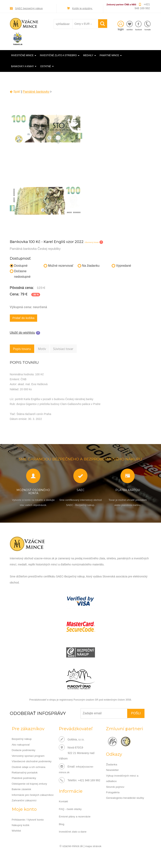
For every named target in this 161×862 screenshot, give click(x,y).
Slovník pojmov (115, 787)
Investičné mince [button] (23, 55)
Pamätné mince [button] (111, 55)
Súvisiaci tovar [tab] (67, 349)
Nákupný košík (21, 824)
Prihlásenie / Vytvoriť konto (28, 819)
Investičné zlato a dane (73, 832)
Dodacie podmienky (24, 750)
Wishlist (16, 830)
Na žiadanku (88, 265)
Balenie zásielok (22, 789)
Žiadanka (111, 765)
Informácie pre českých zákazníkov (33, 794)
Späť (15, 91)
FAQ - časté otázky (70, 809)
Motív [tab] (44, 349)
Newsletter (112, 770)
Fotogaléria (113, 792)
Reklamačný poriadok (25, 772)
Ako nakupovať (21, 745)
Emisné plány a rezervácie (75, 817)
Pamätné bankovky (36, 91)
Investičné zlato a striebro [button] (59, 55)
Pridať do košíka (24, 318)
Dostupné (19, 265)
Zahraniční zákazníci (24, 800)
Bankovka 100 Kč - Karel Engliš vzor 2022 (49, 241)
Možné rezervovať (58, 265)
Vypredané (121, 265)
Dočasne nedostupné (20, 273)
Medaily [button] (89, 55)
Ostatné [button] (46, 66)
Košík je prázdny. (82, 8)
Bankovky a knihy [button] (24, 66)
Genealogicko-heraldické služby (125, 798)
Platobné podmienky (24, 778)
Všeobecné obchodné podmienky (32, 761)
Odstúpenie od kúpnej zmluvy (30, 783)
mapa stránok (93, 846)
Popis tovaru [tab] (23, 349)
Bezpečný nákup (22, 739)
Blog (61, 824)
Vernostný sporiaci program (28, 756)
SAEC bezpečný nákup (29, 8)
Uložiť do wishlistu (22, 333)
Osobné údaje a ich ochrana (29, 767)
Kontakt (63, 802)
